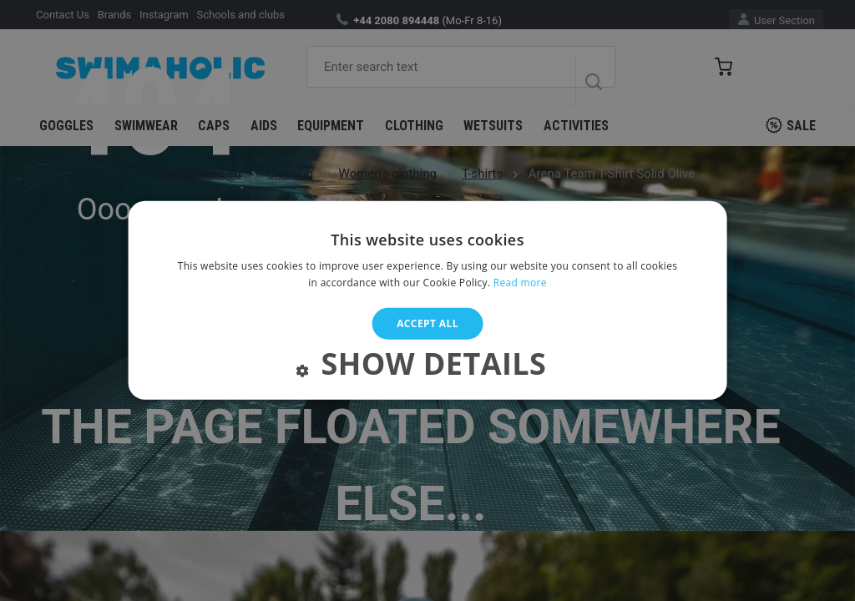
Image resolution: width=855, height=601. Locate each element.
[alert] (427, 300)
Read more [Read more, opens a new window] (520, 282)
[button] (427, 367)
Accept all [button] (427, 323)
